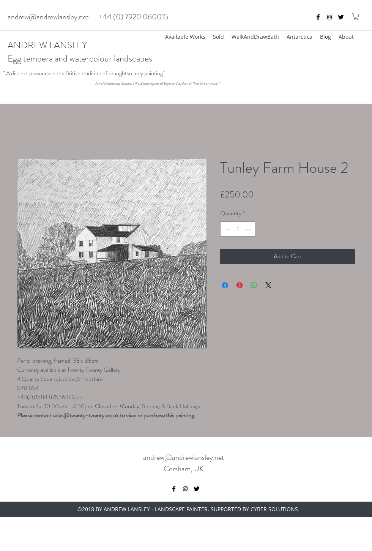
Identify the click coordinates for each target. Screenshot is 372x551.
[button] (356, 16)
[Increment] (248, 229)
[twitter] (341, 17)
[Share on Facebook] (225, 285)
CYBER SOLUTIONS (274, 509)
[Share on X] (268, 285)
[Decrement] (226, 229)
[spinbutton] (237, 229)
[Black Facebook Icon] (318, 17)
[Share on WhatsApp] (254, 285)
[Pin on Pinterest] (239, 285)
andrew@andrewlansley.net (48, 16)
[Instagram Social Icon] (329, 17)
